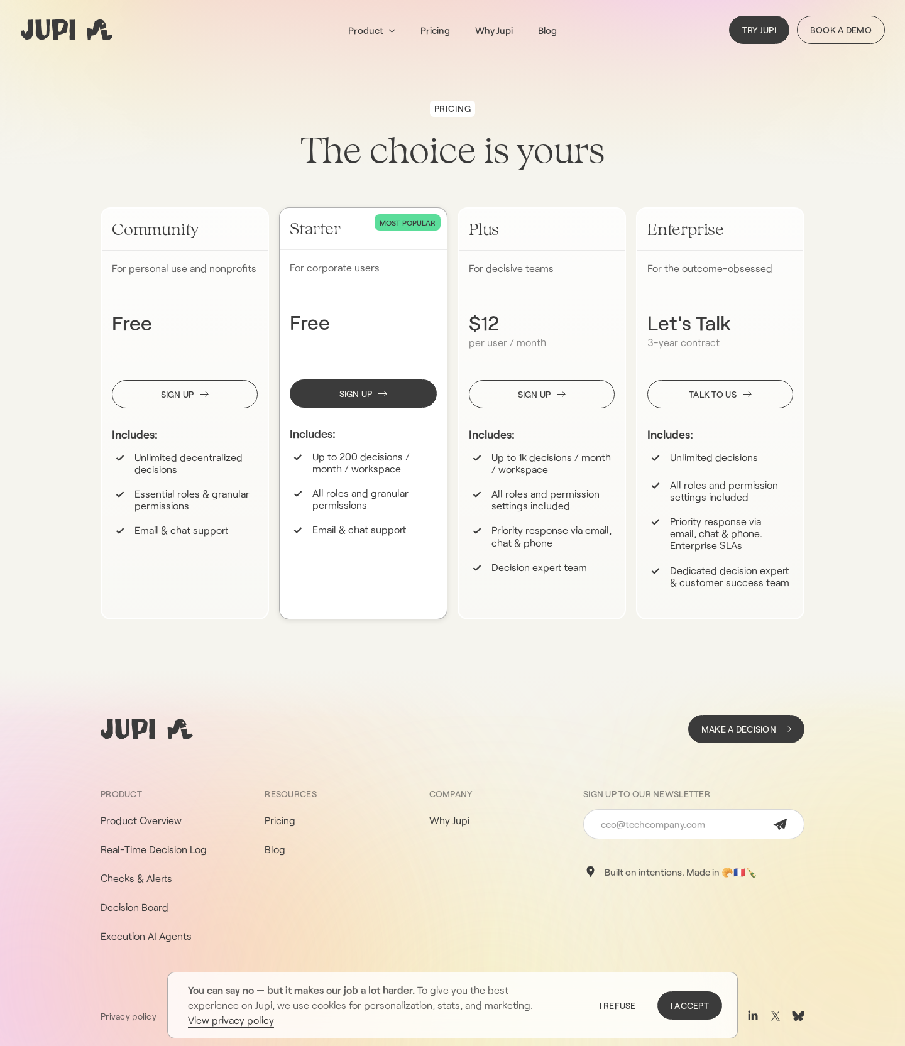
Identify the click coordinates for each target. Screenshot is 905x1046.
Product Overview (141, 820)
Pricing (435, 30)
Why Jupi (494, 30)
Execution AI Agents (146, 936)
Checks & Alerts (136, 878)
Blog (547, 30)
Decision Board (134, 907)
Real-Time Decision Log (154, 849)
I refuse (618, 1005)
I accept (690, 1005)
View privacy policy (231, 1020)
